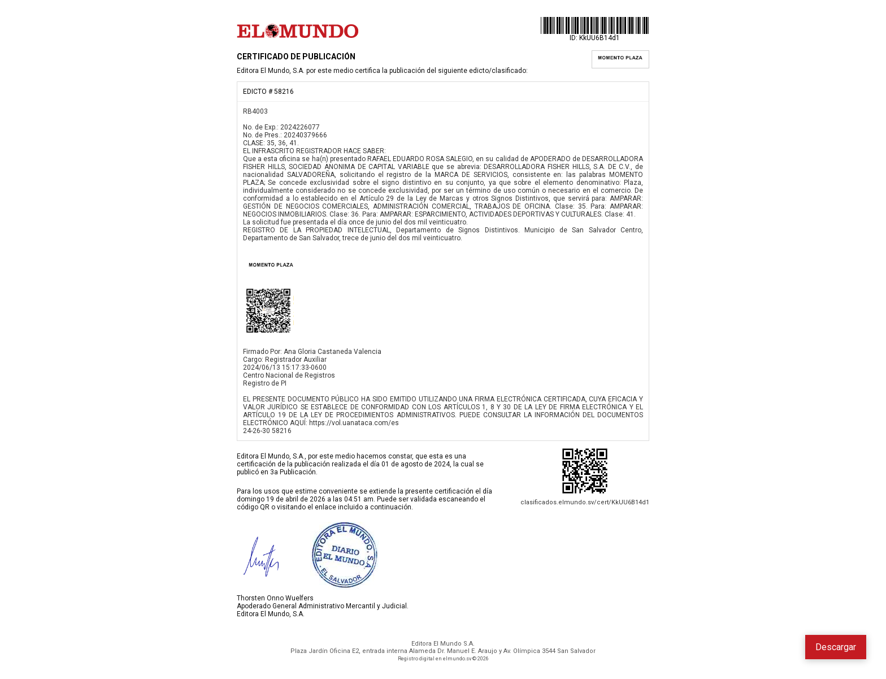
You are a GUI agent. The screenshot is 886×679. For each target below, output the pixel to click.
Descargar (835, 647)
